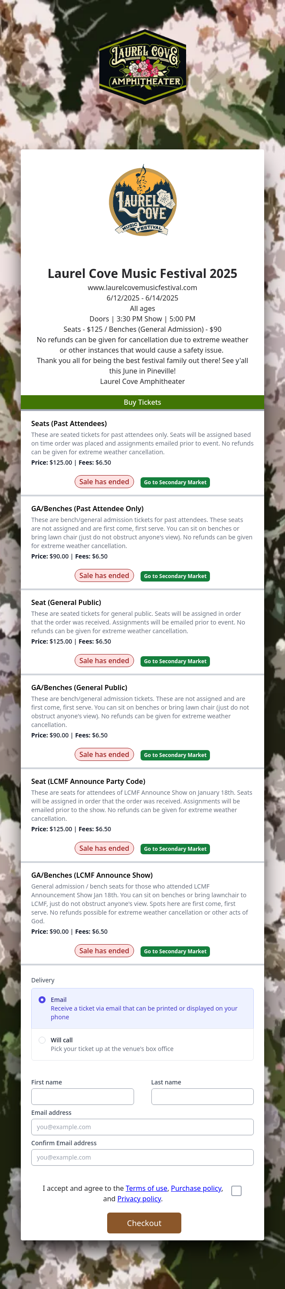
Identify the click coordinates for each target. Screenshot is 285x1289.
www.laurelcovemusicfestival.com (142, 287)
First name (46, 1082)
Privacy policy (139, 1198)
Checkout (144, 1223)
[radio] (142, 1008)
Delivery (42, 980)
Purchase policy (196, 1188)
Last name (166, 1082)
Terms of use (146, 1188)
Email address (51, 1112)
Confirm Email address (64, 1143)
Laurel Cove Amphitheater (142, 381)
